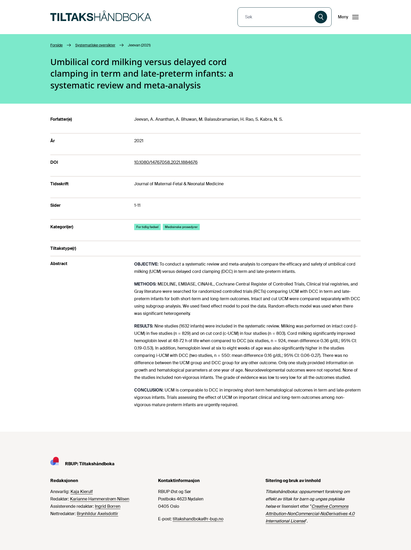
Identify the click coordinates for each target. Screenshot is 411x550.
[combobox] (276, 17)
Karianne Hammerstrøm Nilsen (99, 499)
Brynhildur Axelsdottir (97, 513)
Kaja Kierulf (82, 491)
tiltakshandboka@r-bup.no (198, 519)
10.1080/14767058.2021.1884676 (166, 162)
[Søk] (321, 17)
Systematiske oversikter (95, 45)
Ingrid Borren (107, 506)
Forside (56, 45)
